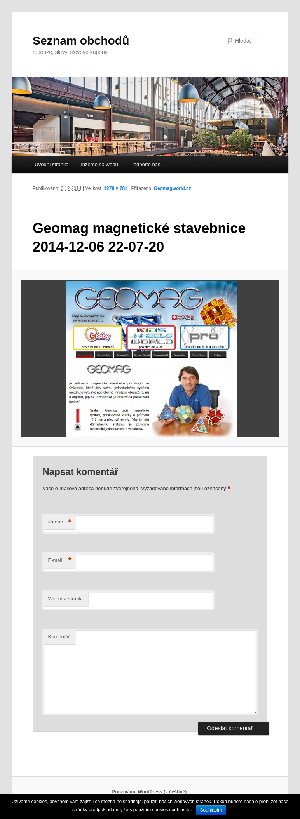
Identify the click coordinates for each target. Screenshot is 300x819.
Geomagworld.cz (172, 188)
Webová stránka (66, 599)
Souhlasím (211, 810)
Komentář (59, 637)
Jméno (59, 522)
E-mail (59, 560)
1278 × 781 (115, 188)
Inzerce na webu (99, 164)
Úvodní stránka (51, 164)
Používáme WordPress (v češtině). (150, 792)
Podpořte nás (145, 164)
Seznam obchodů (81, 40)
